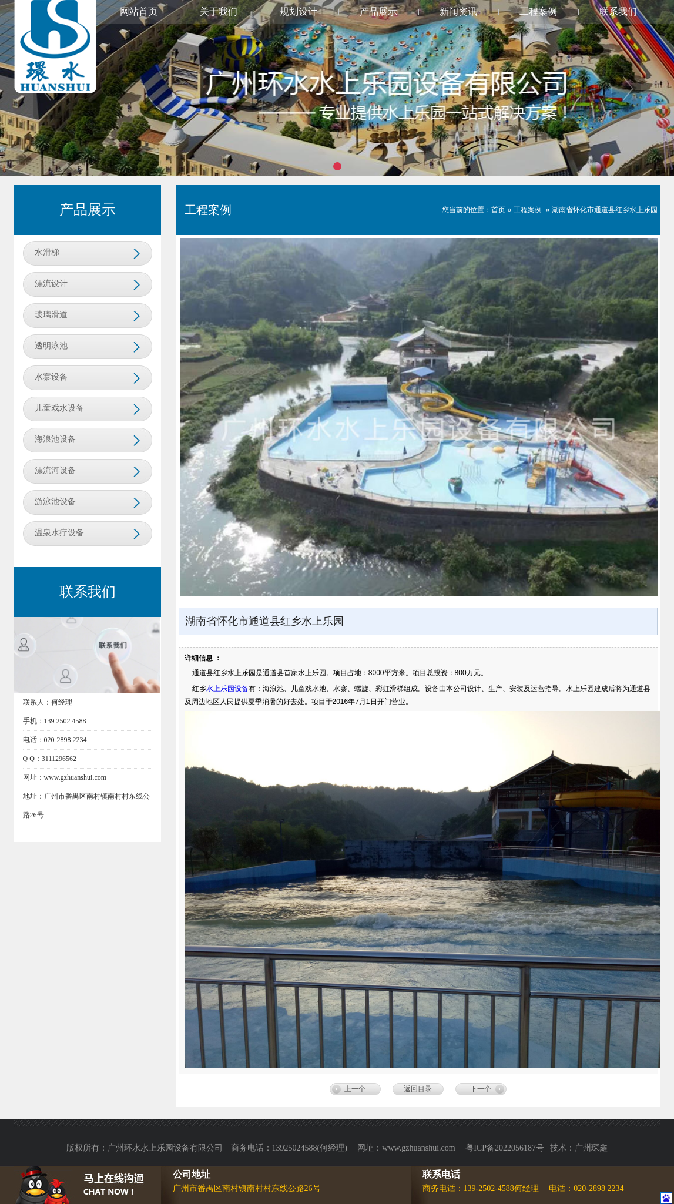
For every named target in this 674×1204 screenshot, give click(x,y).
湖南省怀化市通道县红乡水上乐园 (605, 210)
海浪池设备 (55, 439)
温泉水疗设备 (59, 532)
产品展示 (378, 11)
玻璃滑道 (51, 314)
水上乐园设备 (227, 689)
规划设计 (298, 11)
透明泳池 (51, 345)
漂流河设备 (55, 470)
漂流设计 (51, 283)
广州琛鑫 (591, 1147)
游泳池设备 (55, 501)
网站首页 (138, 11)
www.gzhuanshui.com (419, 1147)
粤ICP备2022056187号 (504, 1147)
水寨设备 (51, 377)
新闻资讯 (458, 11)
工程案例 (538, 11)
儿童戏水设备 (59, 408)
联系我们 (618, 11)
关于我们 (218, 11)
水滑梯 (47, 252)
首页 (498, 210)
